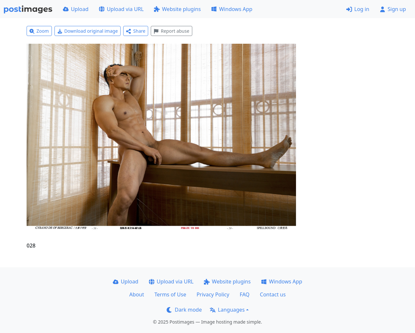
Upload (76, 9)
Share (135, 31)
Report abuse (171, 31)
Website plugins (177, 9)
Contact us (273, 294)
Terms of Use (170, 294)
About (136, 294)
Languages (227, 309)
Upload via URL (121, 9)
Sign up (393, 9)
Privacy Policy (212, 294)
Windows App (231, 9)
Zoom (39, 31)
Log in (357, 9)
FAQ (244, 294)
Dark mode (184, 309)
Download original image (87, 31)
